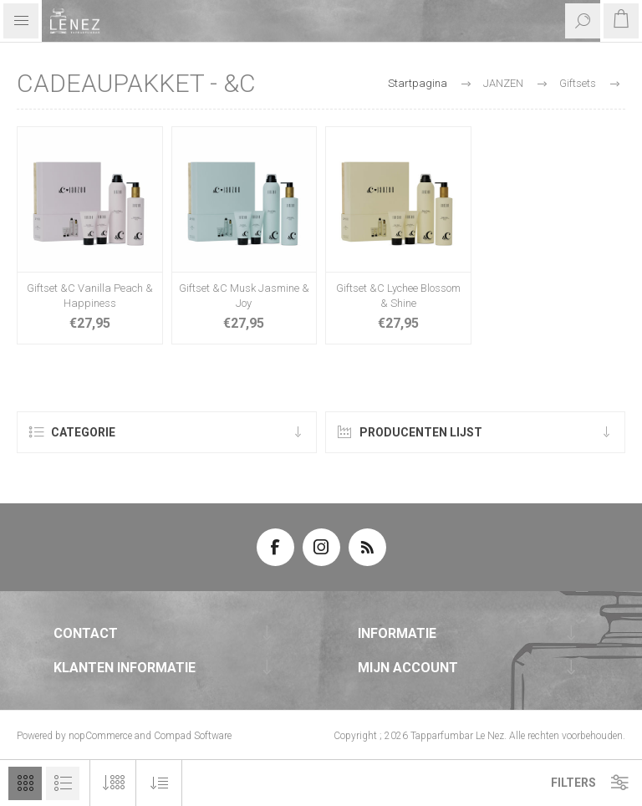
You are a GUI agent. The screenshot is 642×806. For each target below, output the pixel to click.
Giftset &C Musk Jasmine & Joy (244, 295)
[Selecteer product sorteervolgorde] (159, 783)
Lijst (62, 783)
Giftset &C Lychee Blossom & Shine (398, 295)
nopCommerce (100, 736)
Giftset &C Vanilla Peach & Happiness (90, 295)
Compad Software (193, 736)
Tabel (25, 783)
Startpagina (417, 83)
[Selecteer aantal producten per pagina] (113, 783)
